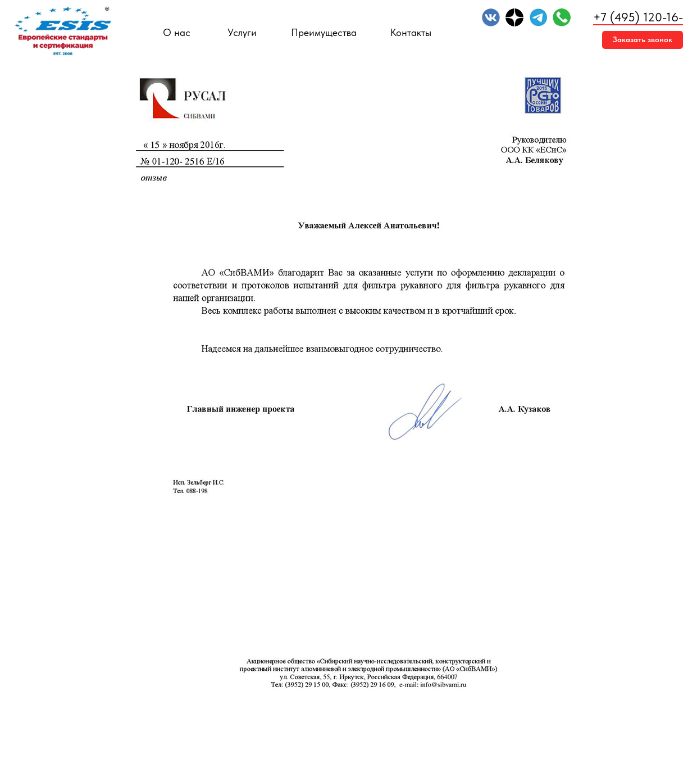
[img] (491, 17)
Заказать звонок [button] (642, 39)
